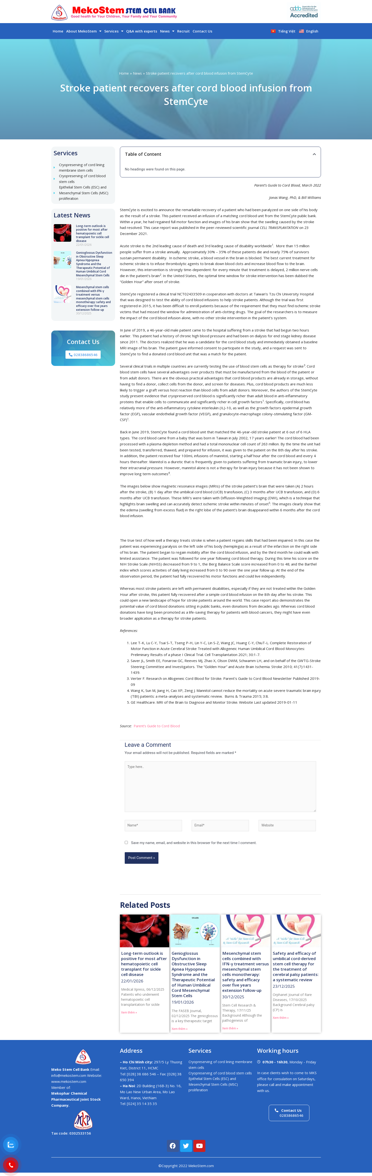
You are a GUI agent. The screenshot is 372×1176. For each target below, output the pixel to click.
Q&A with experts (141, 31)
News (167, 31)
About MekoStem (83, 31)
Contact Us (202, 31)
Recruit (183, 31)
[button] (314, 154)
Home (58, 31)
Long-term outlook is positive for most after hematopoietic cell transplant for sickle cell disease (92, 235)
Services (113, 31)
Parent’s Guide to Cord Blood (158, 725)
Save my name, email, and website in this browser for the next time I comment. (194, 846)
